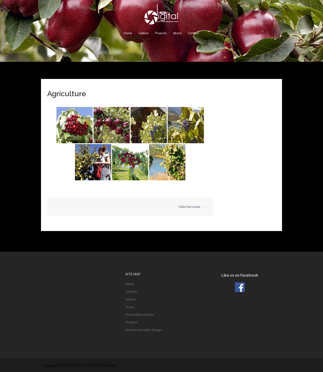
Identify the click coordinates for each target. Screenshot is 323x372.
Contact (193, 33)
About (177, 33)
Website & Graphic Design (143, 330)
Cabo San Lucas (189, 206)
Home (128, 33)
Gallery (144, 33)
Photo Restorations (139, 314)
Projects (161, 33)
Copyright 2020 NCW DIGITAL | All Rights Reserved (79, 365)
